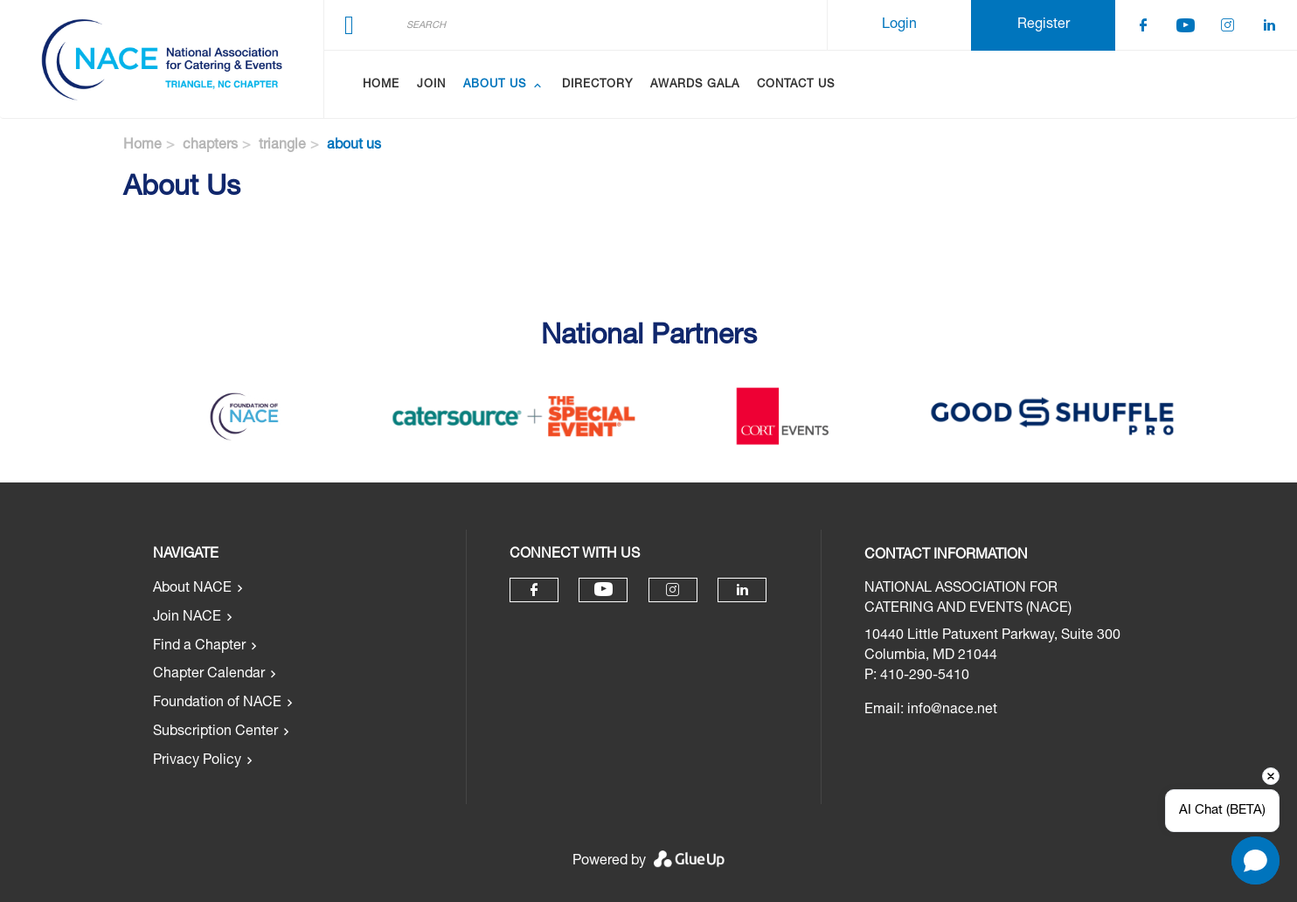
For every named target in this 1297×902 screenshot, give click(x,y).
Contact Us (796, 85)
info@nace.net (952, 711)
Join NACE (187, 618)
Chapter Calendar (209, 675)
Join (431, 85)
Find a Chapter (199, 647)
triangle (282, 146)
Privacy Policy (197, 761)
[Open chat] (1255, 860)
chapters (210, 146)
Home (381, 85)
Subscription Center (215, 732)
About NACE (192, 589)
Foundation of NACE (217, 704)
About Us (494, 85)
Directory (597, 85)
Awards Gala (694, 85)
